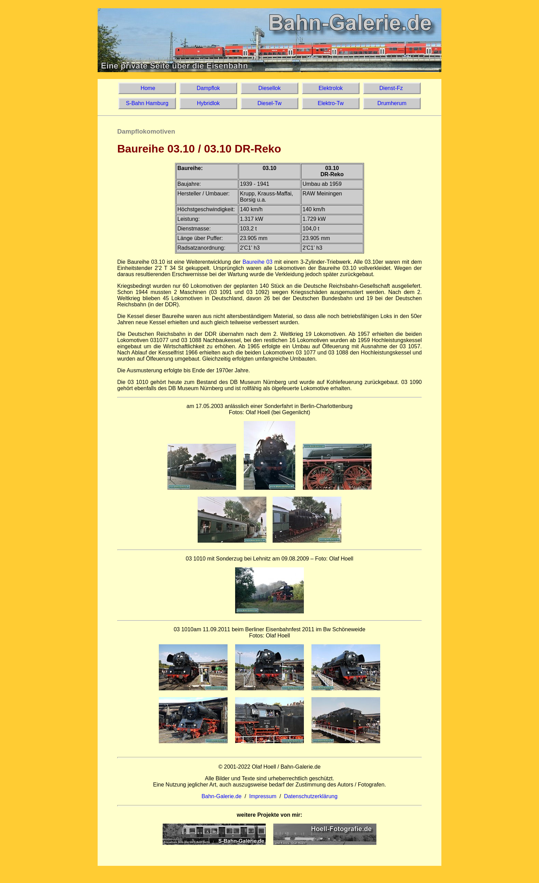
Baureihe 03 (257, 262)
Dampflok (208, 88)
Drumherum (391, 103)
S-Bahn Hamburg (147, 103)
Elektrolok (331, 88)
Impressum (262, 796)
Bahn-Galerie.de (221, 796)
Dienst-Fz (392, 88)
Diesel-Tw (269, 103)
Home (147, 88)
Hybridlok (208, 103)
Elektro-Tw (330, 103)
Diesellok (269, 88)
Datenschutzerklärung (311, 796)
